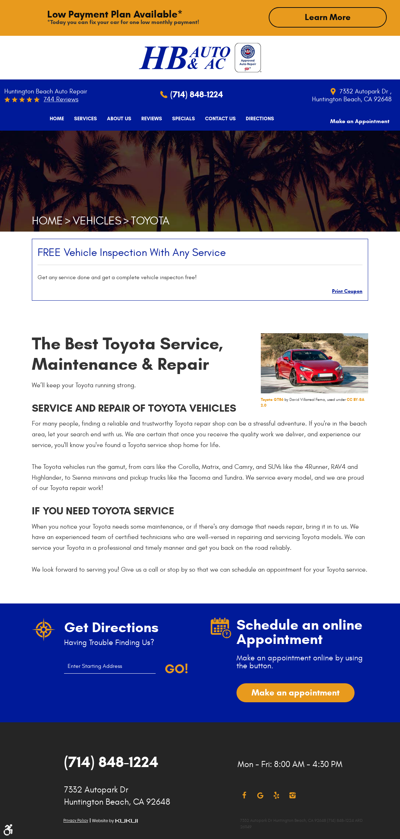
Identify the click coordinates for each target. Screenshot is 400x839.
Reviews (149, 119)
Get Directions (111, 627)
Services (83, 119)
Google (260, 795)
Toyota (150, 220)
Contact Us (218, 119)
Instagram (292, 795)
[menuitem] (54, 119)
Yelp (276, 795)
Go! (176, 668)
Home (54, 119)
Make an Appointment (360, 118)
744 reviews (61, 99)
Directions (257, 119)
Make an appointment (296, 692)
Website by (115, 820)
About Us (116, 119)
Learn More (328, 17)
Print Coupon (347, 291)
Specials (181, 119)
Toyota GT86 (272, 399)
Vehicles (97, 220)
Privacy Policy (75, 820)
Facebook (244, 795)
